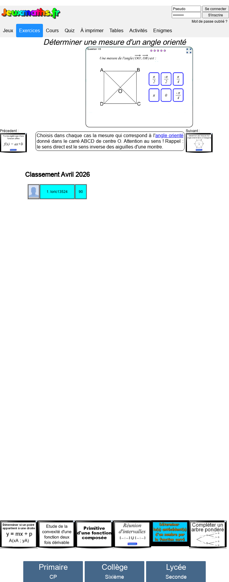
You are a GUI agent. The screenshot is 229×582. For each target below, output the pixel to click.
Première (176, 575)
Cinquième (114, 575)
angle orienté (169, 126)
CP (53, 567)
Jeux (8, 30)
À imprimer (92, 30)
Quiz (70, 30)
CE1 (53, 575)
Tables (116, 30)
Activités (138, 30)
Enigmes (162, 30)
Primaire (53, 557)
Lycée (176, 557)
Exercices (29, 30)
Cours (52, 30)
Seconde (176, 567)
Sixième (114, 567)
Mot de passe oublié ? (210, 21)
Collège (115, 557)
